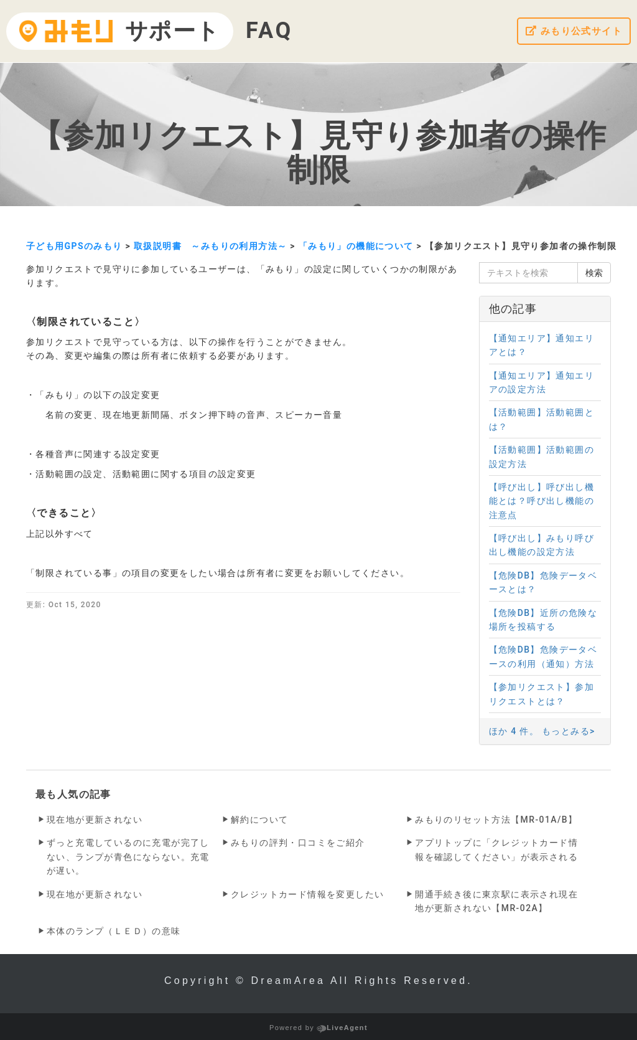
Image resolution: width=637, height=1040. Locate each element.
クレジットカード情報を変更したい (307, 894)
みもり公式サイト (571, 31)
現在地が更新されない (94, 820)
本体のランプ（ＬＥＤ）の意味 (114, 931)
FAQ (269, 30)
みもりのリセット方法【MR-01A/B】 (496, 820)
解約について (259, 820)
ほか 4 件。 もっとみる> (542, 731)
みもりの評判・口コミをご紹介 (298, 843)
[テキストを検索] (529, 272)
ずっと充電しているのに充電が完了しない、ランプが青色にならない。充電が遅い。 (128, 857)
